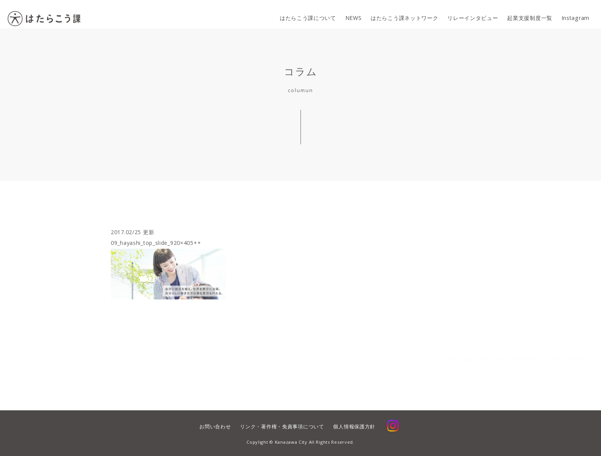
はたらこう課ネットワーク (403, 14)
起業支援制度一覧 (529, 14)
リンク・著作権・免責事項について (282, 426)
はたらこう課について (306, 14)
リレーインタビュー (472, 14)
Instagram (576, 14)
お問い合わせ (215, 426)
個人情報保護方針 (354, 426)
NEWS (351, 14)
